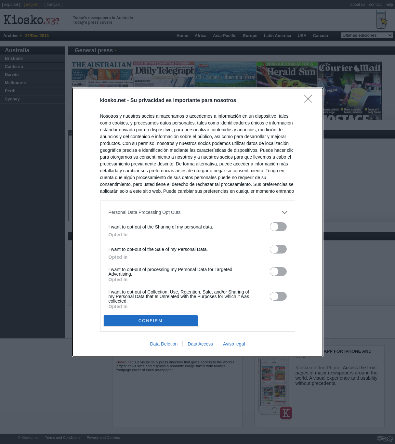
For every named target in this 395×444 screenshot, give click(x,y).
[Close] (310, 101)
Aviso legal (234, 343)
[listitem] (198, 212)
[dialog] (197, 222)
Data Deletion (164, 343)
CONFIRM (150, 320)
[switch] (278, 226)
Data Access (200, 343)
